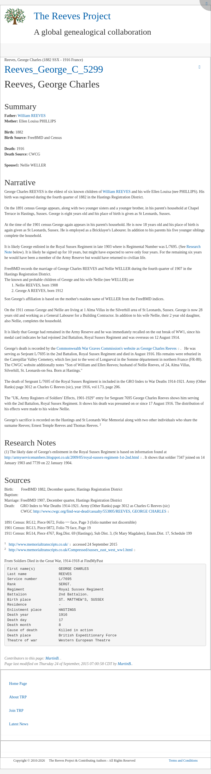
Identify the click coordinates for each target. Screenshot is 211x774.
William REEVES (32, 116)
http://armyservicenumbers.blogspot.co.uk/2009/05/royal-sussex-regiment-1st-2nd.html (71, 457)
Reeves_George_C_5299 (53, 69)
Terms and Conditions (183, 760)
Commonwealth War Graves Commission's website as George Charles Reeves (117, 348)
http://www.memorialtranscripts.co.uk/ (38, 544)
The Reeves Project (72, 15)
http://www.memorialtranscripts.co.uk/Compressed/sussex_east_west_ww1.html (71, 550)
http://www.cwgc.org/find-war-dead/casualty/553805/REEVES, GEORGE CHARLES (99, 511)
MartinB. (52, 658)
